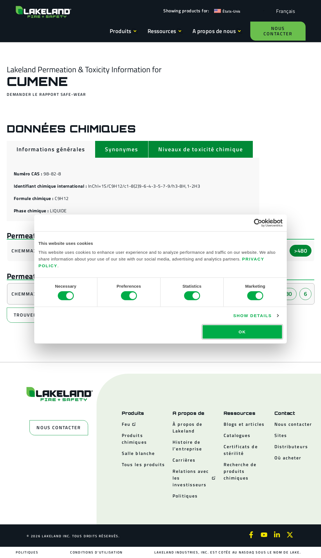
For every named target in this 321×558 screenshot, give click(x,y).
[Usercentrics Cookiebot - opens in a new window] (258, 223)
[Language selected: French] (284, 10)
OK (242, 331)
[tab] (51, 149)
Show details (252, 315)
